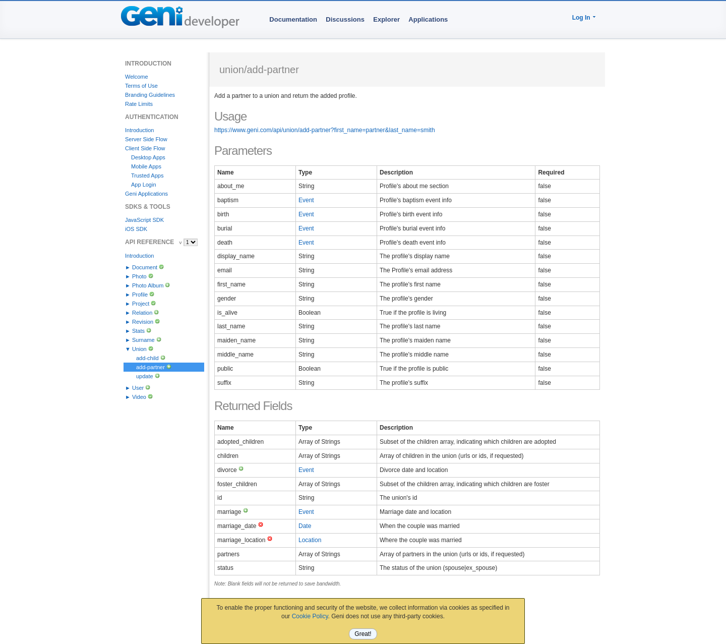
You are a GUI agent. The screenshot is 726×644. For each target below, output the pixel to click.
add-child (147, 358)
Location (309, 540)
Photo (139, 276)
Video (139, 397)
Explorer (386, 19)
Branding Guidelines (150, 95)
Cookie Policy (310, 616)
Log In (581, 17)
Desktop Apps (148, 157)
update (144, 376)
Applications (428, 19)
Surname (143, 340)
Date (304, 526)
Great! (362, 633)
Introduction (139, 130)
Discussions (345, 19)
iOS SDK (136, 229)
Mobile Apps (146, 166)
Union (139, 349)
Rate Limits (139, 104)
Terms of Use (141, 86)
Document (144, 267)
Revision (142, 322)
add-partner (150, 367)
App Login (143, 185)
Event (306, 200)
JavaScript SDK (144, 220)
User (138, 388)
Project (140, 304)
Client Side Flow (145, 148)
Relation (142, 313)
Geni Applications (146, 194)
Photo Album (147, 285)
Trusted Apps (147, 175)
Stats (138, 331)
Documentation (293, 19)
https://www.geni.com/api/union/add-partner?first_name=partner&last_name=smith (324, 130)
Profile (140, 294)
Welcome (136, 77)
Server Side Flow (146, 139)
